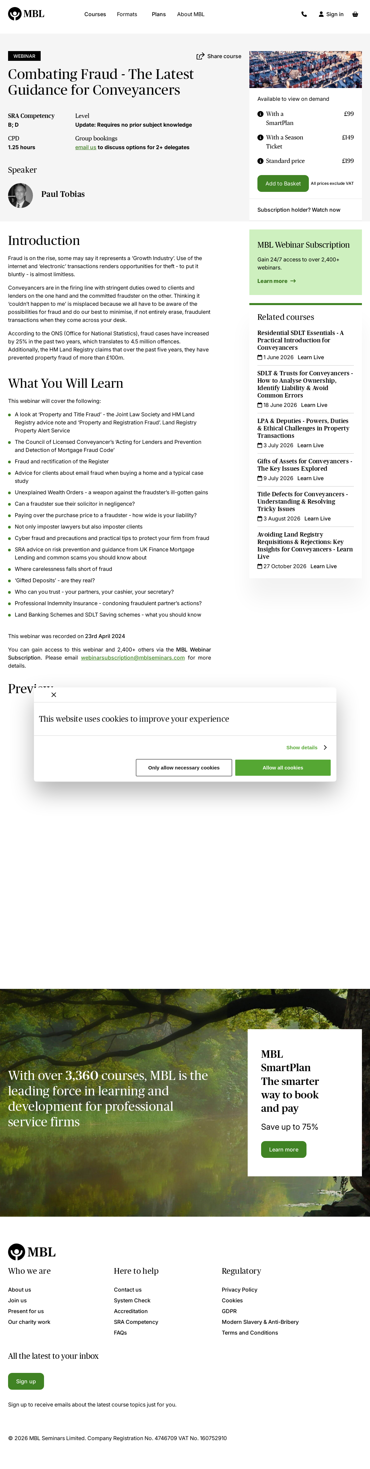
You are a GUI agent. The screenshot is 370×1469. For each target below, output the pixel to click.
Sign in (335, 16)
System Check (132, 1300)
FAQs (120, 1332)
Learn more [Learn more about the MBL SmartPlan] (283, 1149)
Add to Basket (283, 183)
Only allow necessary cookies (184, 767)
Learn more (276, 281)
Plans (159, 16)
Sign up (26, 1381)
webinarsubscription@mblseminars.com (133, 657)
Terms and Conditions (250, 1332)
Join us (17, 1300)
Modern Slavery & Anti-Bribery (260, 1321)
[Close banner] (53, 694)
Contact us (128, 1289)
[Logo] (26, 17)
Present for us (26, 1311)
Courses (95, 16)
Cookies (232, 1300)
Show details (302, 747)
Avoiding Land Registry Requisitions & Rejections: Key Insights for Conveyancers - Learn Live (305, 545)
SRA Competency (31, 116)
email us (85, 147)
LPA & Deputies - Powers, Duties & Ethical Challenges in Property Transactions (303, 428)
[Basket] (355, 17)
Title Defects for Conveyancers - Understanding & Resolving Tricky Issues (302, 501)
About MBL (191, 16)
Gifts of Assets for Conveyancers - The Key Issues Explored (304, 465)
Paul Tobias (63, 194)
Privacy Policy (239, 1289)
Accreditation (131, 1311)
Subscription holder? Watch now (298, 209)
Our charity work (29, 1321)
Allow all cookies (283, 767)
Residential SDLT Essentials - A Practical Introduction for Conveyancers (300, 340)
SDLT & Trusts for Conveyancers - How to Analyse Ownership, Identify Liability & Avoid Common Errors (305, 384)
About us (19, 1289)
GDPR (229, 1311)
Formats (127, 16)
